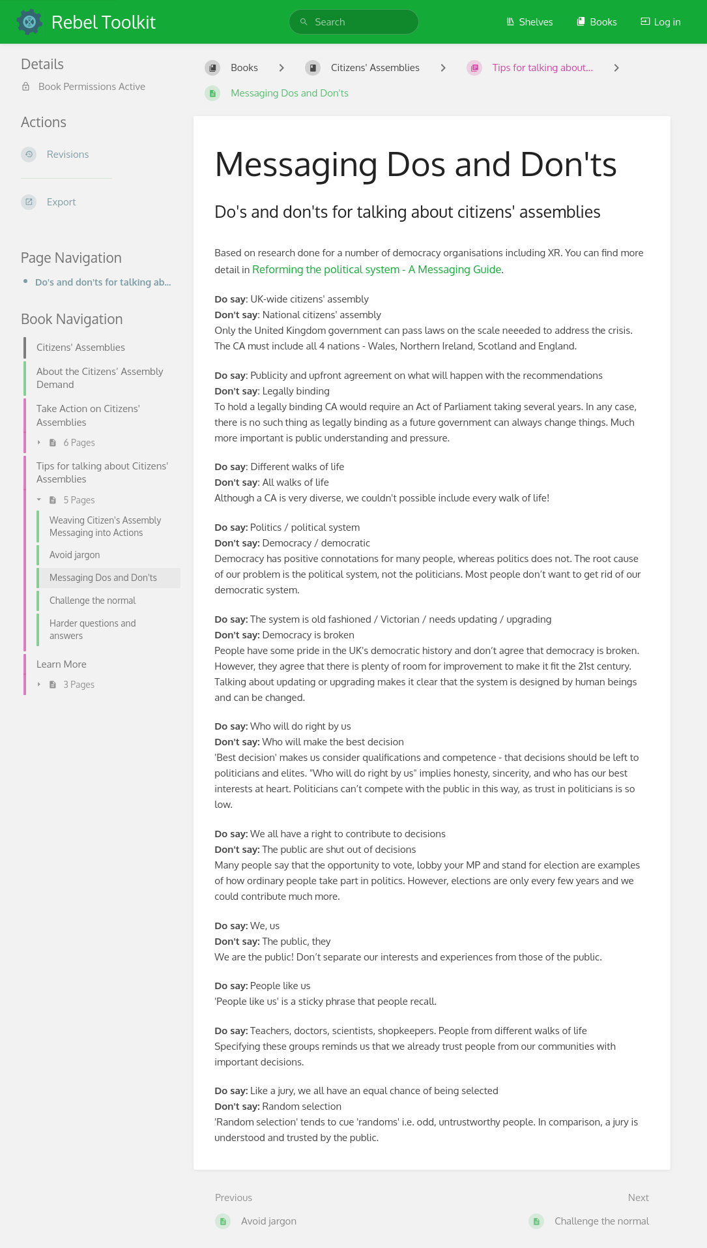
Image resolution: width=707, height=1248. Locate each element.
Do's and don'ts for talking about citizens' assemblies (104, 282)
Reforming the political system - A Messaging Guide (376, 269)
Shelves (529, 22)
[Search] (304, 22)
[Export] (96, 202)
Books (596, 22)
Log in (661, 22)
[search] (354, 22)
